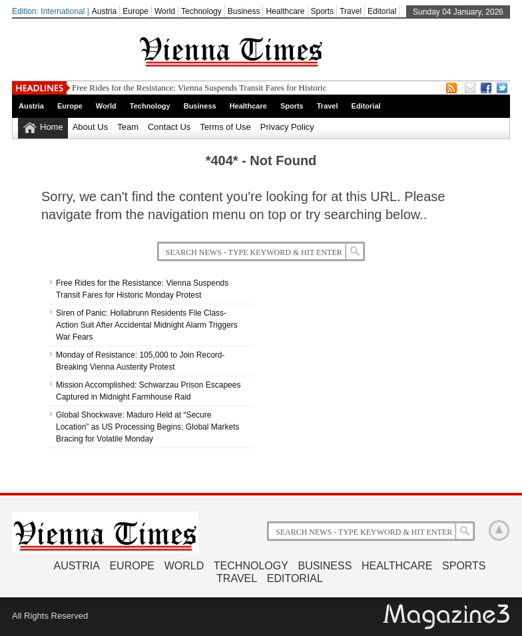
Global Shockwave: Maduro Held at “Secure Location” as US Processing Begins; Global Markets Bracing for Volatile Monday (147, 427)
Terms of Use (225, 127)
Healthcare (285, 11)
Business (244, 11)
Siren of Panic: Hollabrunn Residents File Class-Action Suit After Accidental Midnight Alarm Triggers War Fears (147, 325)
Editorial (382, 11)
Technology (201, 11)
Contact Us (169, 127)
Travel (351, 11)
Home (51, 127)
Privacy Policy (287, 127)
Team (127, 127)
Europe (135, 11)
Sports (322, 11)
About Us (90, 127)
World (164, 11)
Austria (104, 11)
